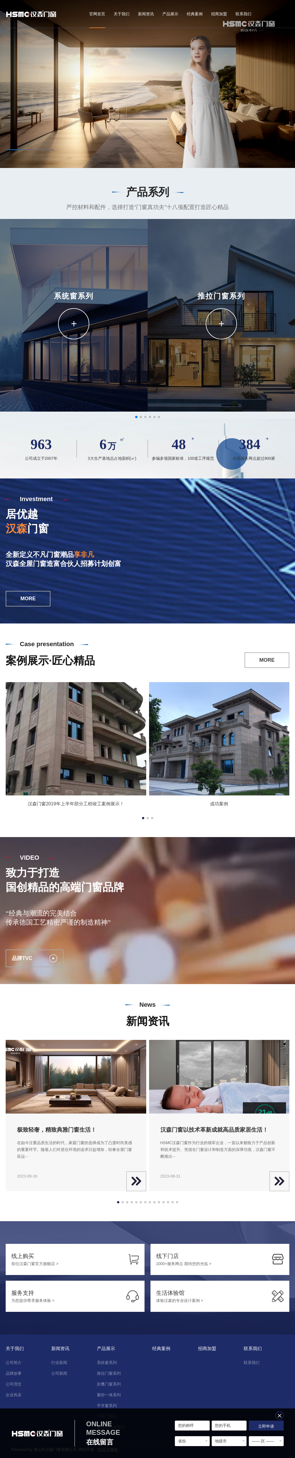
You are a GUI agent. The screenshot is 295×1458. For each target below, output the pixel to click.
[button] (14, 149)
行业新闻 (59, 1362)
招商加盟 (219, 14)
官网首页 (97, 14)
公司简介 (14, 1362)
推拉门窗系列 (109, 1373)
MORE (28, 598)
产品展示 (170, 14)
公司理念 (14, 1384)
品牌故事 (14, 1373)
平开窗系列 (107, 1405)
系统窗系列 (107, 1362)
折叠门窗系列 (109, 1384)
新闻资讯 (146, 14)
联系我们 (243, 14)
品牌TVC (34, 958)
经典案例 (195, 14)
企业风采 (14, 1395)
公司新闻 (59, 1373)
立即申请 (266, 1426)
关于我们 (122, 14)
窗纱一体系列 (109, 1395)
